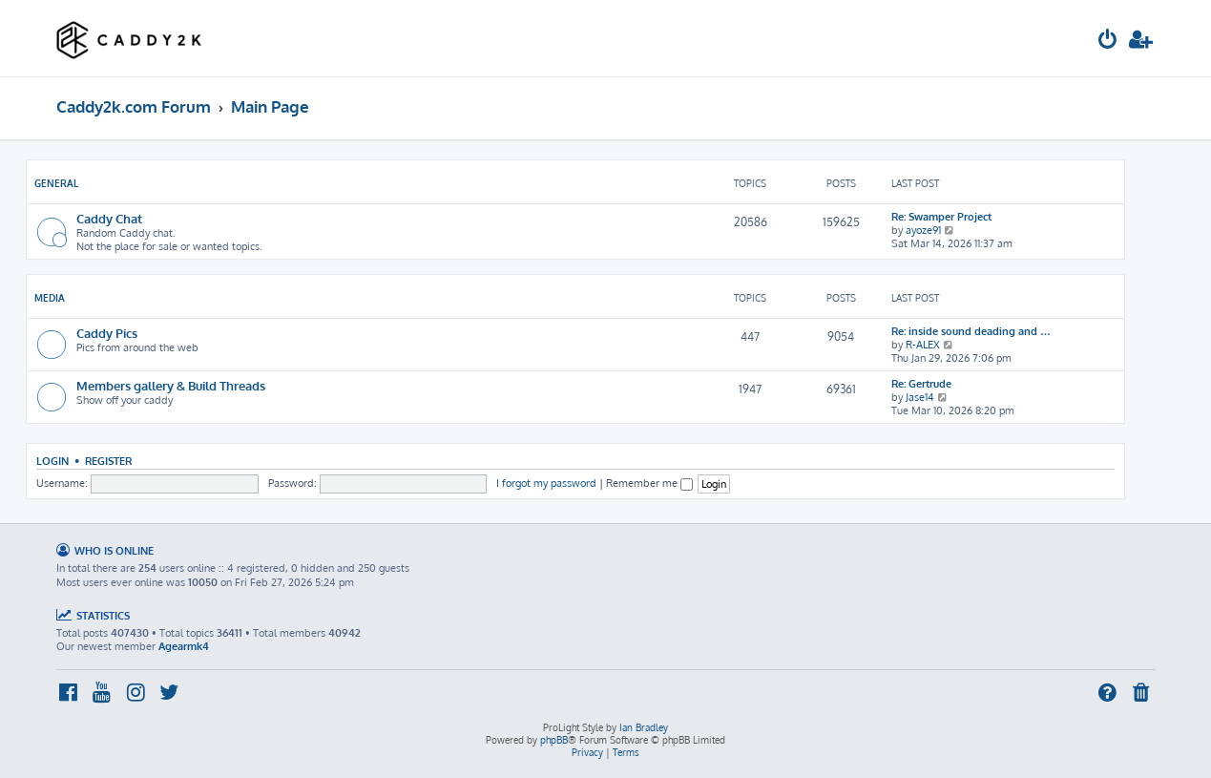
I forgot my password (546, 483)
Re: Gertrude (921, 383)
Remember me (649, 483)
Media (49, 298)
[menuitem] (1108, 41)
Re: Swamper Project (941, 216)
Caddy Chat (109, 218)
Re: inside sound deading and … (971, 331)
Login (52, 460)
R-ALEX (923, 344)
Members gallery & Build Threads (170, 385)
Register (108, 460)
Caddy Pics (106, 333)
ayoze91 (923, 230)
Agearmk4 (183, 646)
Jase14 (920, 397)
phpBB (554, 740)
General (56, 183)
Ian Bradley (643, 727)
